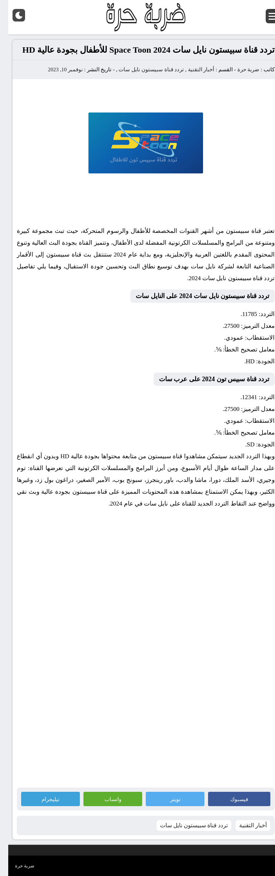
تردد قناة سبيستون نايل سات (142, 69)
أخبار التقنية (193, 69)
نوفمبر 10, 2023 (57, 69)
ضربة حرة (239, 69)
